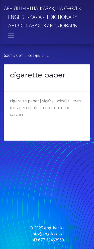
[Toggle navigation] (11, 35)
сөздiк (34, 55)
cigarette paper (37, 75)
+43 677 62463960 (47, 240)
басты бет (13, 55)
